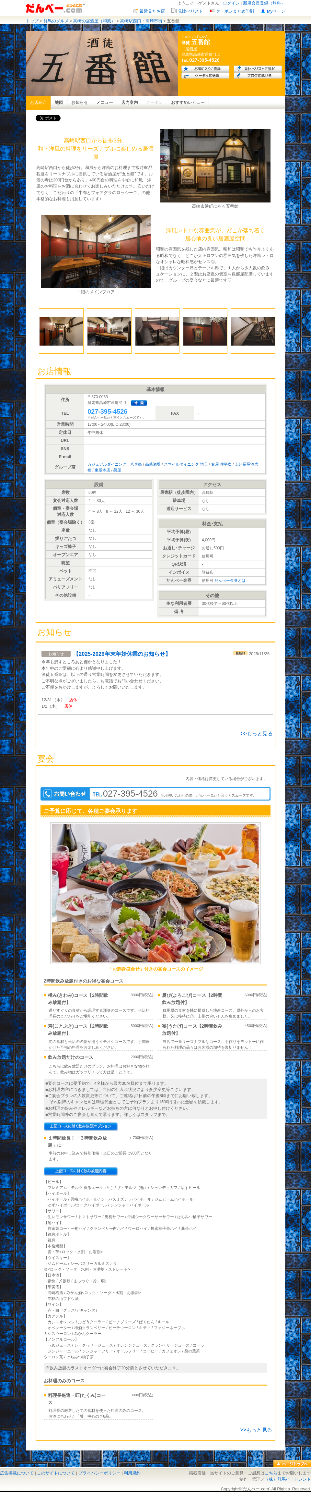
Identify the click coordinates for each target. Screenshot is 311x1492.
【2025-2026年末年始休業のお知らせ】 (122, 654)
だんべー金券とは (230, 580)
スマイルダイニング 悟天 (186, 464)
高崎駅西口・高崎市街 (141, 20)
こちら (271, 1473)
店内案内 (129, 102)
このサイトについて (56, 1473)
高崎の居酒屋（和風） (94, 20)
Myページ (276, 11)
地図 (59, 102)
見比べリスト (190, 11)
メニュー (104, 102)
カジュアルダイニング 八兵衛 (114, 464)
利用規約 (132, 1473)
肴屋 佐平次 (221, 464)
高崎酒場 (153, 464)
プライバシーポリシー (99, 1473)
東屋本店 (102, 470)
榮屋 (117, 470)
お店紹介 (38, 102)
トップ (32, 20)
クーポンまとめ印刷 (235, 11)
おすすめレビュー (188, 102)
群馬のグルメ (56, 20)
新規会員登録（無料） (264, 3)
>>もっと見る (257, 733)
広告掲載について (17, 1473)
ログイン (231, 3)
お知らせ (79, 102)
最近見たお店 (152, 11)
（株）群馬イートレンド (288, 1479)
